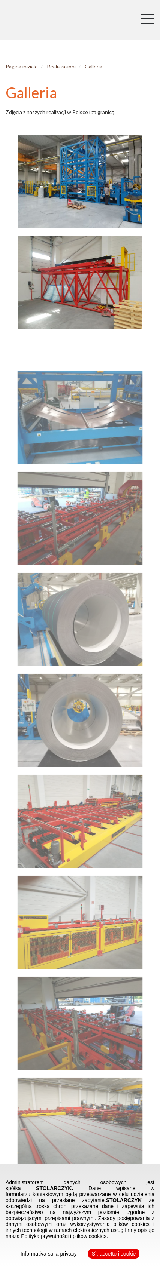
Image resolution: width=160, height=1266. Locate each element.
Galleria (90, 66)
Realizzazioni (58, 66)
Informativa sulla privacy (49, 1254)
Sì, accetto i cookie (114, 1254)
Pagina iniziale (19, 66)
